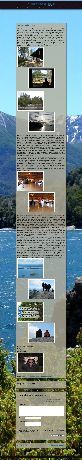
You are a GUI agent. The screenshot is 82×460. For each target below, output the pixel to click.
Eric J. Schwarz (51, 459)
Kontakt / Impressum (60, 7)
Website (21, 427)
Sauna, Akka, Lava (26, 25)
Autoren (24, 376)
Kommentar (22, 404)
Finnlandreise (42, 7)
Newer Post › (58, 447)
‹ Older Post (23, 447)
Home (18, 7)
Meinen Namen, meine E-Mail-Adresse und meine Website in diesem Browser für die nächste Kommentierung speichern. (41, 432)
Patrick (37, 376)
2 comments (48, 376)
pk (42, 376)
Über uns (50, 7)
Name (21, 420)
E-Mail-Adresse (23, 423)
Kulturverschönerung (41, 4)
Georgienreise (25, 7)
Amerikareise (34, 7)
